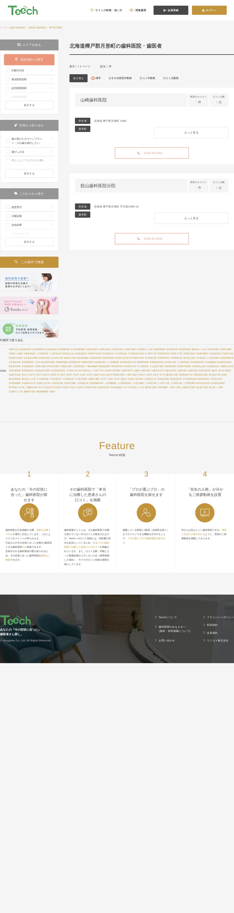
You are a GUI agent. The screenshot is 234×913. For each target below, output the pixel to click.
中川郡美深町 (121, 353)
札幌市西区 (193, 370)
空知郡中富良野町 (112, 370)
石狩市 (89, 375)
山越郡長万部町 (188, 387)
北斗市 (126, 387)
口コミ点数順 (171, 78)
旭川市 (221, 370)
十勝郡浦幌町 (92, 366)
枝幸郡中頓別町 (16, 358)
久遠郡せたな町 (16, 391)
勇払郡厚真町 (15, 379)
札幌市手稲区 (15, 375)
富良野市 (58, 387)
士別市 (149, 375)
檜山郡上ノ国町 (216, 387)
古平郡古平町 (72, 370)
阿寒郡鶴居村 (170, 366)
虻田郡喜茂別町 (58, 370)
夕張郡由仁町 (150, 379)
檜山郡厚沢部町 (48, 362)
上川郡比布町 (151, 383)
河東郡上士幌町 (16, 353)
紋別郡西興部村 (227, 358)
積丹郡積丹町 (203, 379)
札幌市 (52, 391)
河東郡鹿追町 (30, 353)
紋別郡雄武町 (51, 349)
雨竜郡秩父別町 (201, 375)
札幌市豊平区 (127, 370)
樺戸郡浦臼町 (85, 370)
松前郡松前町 (104, 387)
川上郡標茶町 (143, 366)
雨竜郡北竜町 (88, 362)
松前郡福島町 (117, 387)
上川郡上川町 (164, 383)
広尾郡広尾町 (66, 366)
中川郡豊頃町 (68, 379)
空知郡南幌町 (15, 383)
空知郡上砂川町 (43, 383)
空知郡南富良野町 (42, 370)
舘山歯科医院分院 (98, 185)
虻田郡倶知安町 (203, 383)
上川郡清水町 (55, 353)
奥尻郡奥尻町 (28, 370)
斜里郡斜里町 (96, 358)
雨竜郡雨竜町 (143, 362)
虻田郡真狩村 (75, 362)
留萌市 (54, 375)
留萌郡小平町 (176, 353)
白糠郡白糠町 (94, 379)
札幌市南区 (182, 370)
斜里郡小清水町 (122, 358)
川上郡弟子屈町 (157, 366)
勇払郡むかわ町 (29, 379)
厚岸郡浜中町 (130, 366)
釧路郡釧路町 (104, 366)
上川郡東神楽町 (124, 383)
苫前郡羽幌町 (202, 353)
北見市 (31, 375)
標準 (98, 78)
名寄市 (156, 375)
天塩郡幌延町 (211, 362)
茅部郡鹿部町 (15, 370)
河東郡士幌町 (226, 349)
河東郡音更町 (213, 349)
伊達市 (72, 387)
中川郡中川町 (151, 353)
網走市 (135, 375)
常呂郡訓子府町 (137, 358)
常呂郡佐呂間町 (31, 358)
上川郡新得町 (42, 353)
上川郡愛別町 (113, 362)
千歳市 (110, 379)
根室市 (124, 379)
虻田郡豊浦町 (64, 349)
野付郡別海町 (53, 366)
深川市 (162, 375)
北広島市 (80, 387)
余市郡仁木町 (170, 362)
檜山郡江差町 (202, 387)
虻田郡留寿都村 (218, 383)
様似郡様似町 (185, 349)
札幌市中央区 (99, 375)
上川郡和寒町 (183, 362)
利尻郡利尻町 (100, 362)
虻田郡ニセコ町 (137, 387)
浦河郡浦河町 (172, 349)
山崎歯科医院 (93, 99)
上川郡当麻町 (138, 383)
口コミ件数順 (147, 78)
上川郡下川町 (98, 370)
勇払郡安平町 (215, 375)
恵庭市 (224, 375)
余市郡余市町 (216, 379)
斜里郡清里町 (108, 358)
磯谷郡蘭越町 (42, 391)
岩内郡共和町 (163, 379)
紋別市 (109, 375)
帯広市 (25, 375)
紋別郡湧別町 (160, 349)
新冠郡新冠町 (26, 349)
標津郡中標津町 (184, 366)
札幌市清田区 (170, 370)
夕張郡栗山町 (83, 383)
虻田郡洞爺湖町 (78, 349)
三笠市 (37, 362)
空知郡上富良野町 (135, 379)
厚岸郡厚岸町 (117, 366)
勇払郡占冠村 (189, 358)
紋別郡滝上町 (68, 353)
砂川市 (41, 387)
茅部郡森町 (163, 387)
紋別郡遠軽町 (81, 353)
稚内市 (142, 375)
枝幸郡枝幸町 (44, 358)
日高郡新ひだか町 (145, 349)
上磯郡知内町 (32, 387)
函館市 (215, 370)
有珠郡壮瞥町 (92, 349)
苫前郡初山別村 (199, 366)
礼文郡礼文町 (57, 358)
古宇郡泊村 (201, 358)
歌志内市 (49, 387)
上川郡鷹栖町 (110, 383)
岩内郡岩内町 (176, 379)
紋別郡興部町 (38, 349)
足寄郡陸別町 (79, 366)
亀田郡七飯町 (151, 387)
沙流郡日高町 (117, 349)
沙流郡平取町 (130, 349)
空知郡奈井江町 (29, 383)
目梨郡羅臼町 (213, 366)
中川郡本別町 (81, 379)
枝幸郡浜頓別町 (225, 362)
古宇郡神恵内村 (190, 379)
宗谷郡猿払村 (108, 353)
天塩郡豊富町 (28, 366)
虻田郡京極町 (70, 383)
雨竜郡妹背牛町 (186, 375)
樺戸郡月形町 (55, 27)
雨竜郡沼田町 (119, 375)
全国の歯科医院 (17, 27)
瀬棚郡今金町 (30, 391)
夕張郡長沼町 (57, 383)
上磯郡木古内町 (227, 366)
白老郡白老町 (104, 349)
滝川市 (103, 379)
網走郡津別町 (15, 366)
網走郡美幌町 (83, 358)
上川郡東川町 (176, 383)
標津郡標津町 (28, 362)
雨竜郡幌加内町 (97, 383)
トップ (3, 27)
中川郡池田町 (55, 379)
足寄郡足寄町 (15, 362)
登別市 (66, 387)
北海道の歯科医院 (37, 27)
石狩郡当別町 (91, 387)
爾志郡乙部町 (172, 375)
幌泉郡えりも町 (199, 349)
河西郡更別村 (176, 358)
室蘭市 (137, 370)
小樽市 (129, 375)
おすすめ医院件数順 (120, 78)
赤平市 (117, 379)
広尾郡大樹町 (40, 366)
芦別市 (76, 375)
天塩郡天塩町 (228, 353)
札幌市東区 (146, 370)
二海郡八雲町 (175, 387)
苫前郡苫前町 (189, 353)
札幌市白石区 (158, 370)
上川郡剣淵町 (213, 358)
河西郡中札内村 (95, 353)
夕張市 (38, 375)
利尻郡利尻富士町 (128, 362)
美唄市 (69, 375)
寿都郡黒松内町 (157, 362)
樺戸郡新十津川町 (17, 387)
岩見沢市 (46, 375)
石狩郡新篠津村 (197, 362)
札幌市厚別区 (205, 370)
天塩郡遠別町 (215, 353)
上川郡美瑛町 (189, 383)
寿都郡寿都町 (62, 362)
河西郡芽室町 (164, 358)
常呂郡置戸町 (151, 358)
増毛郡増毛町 (164, 353)
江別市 (83, 375)
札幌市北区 (14, 349)
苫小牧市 (61, 375)
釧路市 (228, 370)
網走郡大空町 (70, 358)
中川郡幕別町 (42, 379)
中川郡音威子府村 (136, 353)
